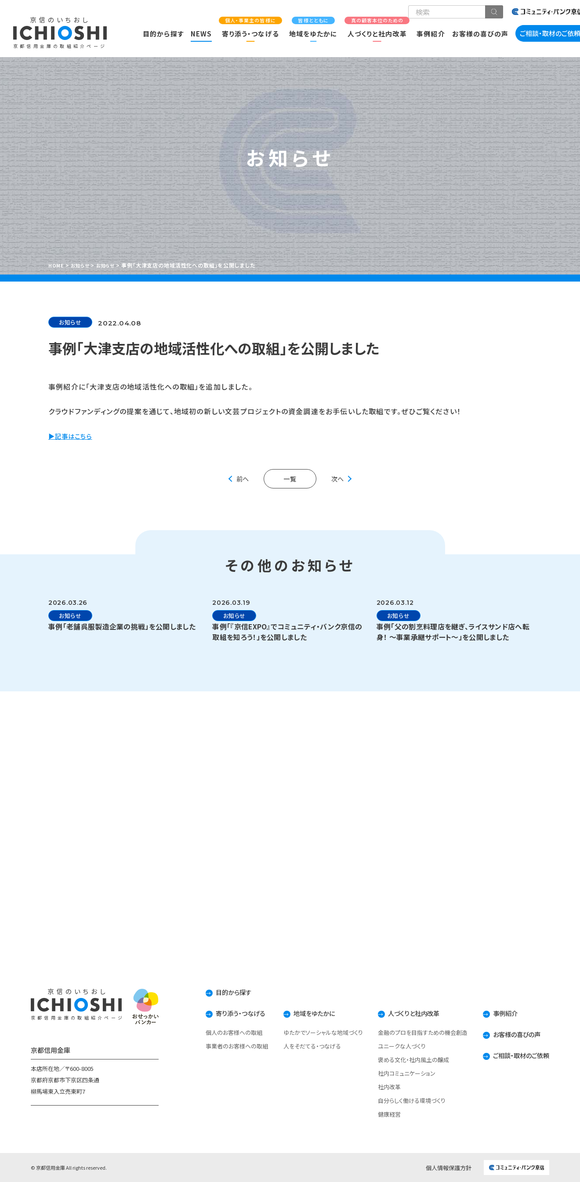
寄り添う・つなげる (250, 28)
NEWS (201, 33)
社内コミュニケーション (397, 1073)
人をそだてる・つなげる (301, 1046)
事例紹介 (431, 33)
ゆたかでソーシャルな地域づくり (312, 1032)
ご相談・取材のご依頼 (517, 1055)
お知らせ (70, 322)
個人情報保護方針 (448, 1168)
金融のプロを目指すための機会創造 (413, 1032)
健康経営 (379, 1114)
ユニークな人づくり (392, 1046)
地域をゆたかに (313, 28)
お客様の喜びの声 (480, 33)
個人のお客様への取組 (217, 1032)
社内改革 (379, 1087)
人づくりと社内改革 (377, 28)
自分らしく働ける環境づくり (402, 1100)
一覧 (290, 479)
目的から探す (163, 33)
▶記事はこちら (73, 435)
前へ (243, 479)
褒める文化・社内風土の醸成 (403, 1059)
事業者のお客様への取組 (220, 1046)
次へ (336, 479)
